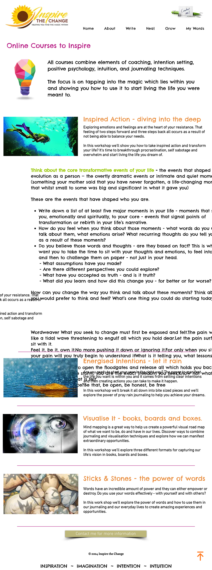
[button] (105, 534)
